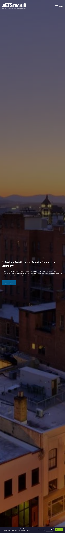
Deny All (50, 530)
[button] (56, 6)
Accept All (59, 530)
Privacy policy (41, 529)
